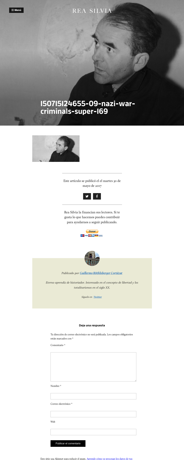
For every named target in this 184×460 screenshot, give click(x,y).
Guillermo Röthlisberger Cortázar (101, 273)
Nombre (56, 391)
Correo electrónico (61, 408)
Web (53, 426)
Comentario (58, 345)
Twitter (97, 296)
